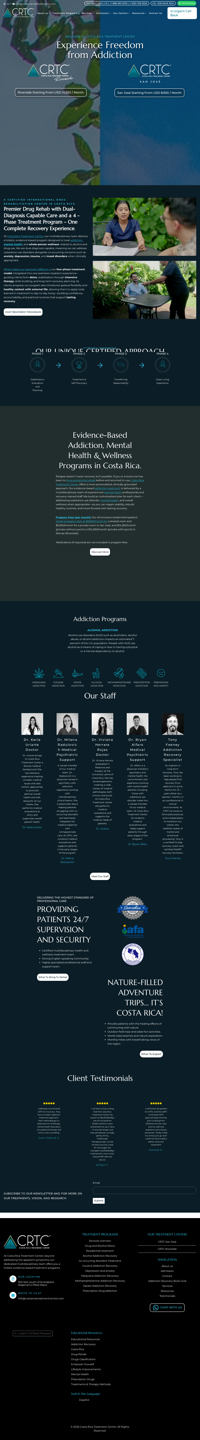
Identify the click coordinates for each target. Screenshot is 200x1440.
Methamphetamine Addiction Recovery (100, 1281)
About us (167, 1266)
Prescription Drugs (83, 1379)
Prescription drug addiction (100, 1291)
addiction (76, 240)
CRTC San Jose (167, 1242)
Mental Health (80, 1374)
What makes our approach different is (27, 269)
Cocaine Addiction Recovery (100, 1266)
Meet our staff (100, 878)
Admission (167, 1271)
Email (96, 1188)
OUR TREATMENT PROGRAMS (27, 312)
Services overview (100, 1241)
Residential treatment (100, 1251)
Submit (98, 1206)
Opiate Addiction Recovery (100, 1286)
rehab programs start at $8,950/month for (82, 521)
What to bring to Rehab (56, 980)
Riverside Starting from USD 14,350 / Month (51, 92)
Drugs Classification (83, 1359)
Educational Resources (85, 1339)
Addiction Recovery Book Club (167, 1281)
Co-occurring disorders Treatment (100, 1261)
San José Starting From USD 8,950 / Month (149, 93)
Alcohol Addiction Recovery (100, 1256)
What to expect (148, 1058)
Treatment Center (32, 236)
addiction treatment (107, 488)
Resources (167, 1291)
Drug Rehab (78, 1354)
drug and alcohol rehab (80, 480)
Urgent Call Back (180, 13)
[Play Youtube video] (144, 227)
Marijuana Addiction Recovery (100, 1276)
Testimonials (167, 1296)
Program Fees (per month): (73, 517)
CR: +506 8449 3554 (163, 3)
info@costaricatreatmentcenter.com (41, 1298)
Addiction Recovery (83, 1344)
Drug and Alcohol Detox (100, 1246)
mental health (13, 244)
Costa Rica (13, 236)
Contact (167, 1276)
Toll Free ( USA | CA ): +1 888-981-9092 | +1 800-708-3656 (116, 3)
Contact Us (155, 13)
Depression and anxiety (100, 1271)
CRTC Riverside (167, 1249)
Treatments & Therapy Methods (91, 1384)
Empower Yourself (82, 1364)
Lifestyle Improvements (86, 1369)
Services (167, 1286)
